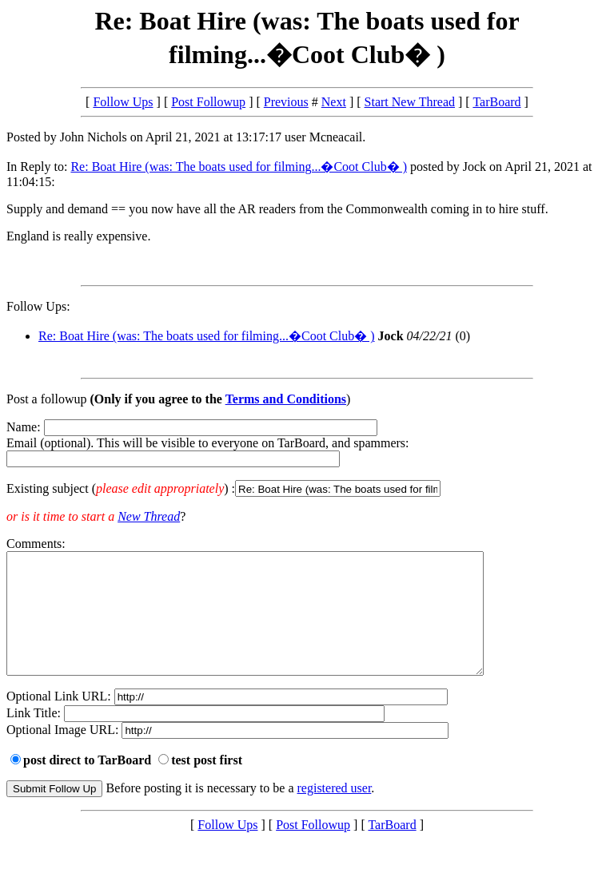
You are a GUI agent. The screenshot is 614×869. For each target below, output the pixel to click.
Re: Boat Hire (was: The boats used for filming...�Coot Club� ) (238, 166)
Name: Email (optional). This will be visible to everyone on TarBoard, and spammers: (307, 458)
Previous (286, 102)
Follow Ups (123, 102)
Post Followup (208, 102)
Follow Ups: (38, 306)
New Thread (149, 516)
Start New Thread (410, 102)
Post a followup (46, 399)
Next (333, 102)
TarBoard (496, 102)
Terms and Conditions (285, 399)
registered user (334, 812)
